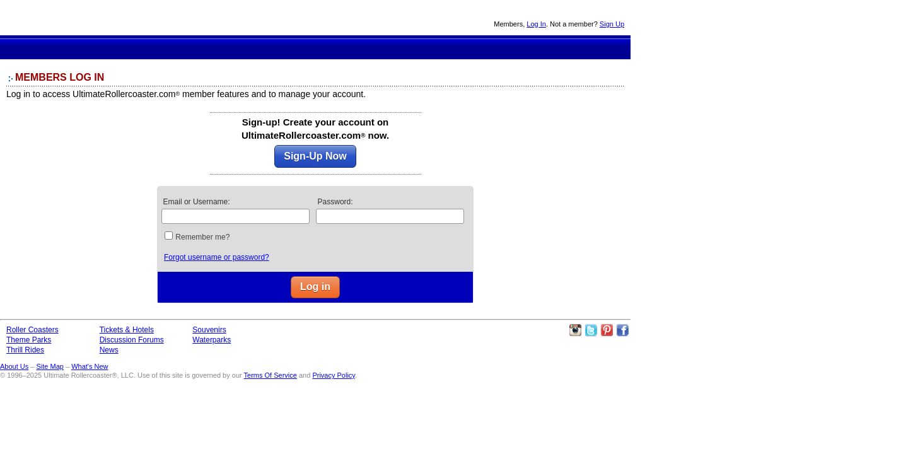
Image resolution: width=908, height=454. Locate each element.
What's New (89, 366)
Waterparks (211, 339)
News (424, 46)
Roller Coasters (32, 329)
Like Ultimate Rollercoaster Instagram (575, 330)
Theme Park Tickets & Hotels (331, 46)
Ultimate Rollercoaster (88, 17)
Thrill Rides (288, 46)
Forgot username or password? (216, 257)
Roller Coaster (200, 46)
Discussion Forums (379, 46)
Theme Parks (246, 46)
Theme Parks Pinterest (606, 330)
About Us (14, 366)
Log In (536, 24)
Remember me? (202, 237)
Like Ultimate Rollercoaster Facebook (622, 330)
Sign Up (612, 24)
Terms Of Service (270, 375)
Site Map (49, 366)
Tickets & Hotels (127, 329)
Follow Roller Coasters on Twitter (591, 330)
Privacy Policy (333, 375)
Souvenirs (467, 46)
